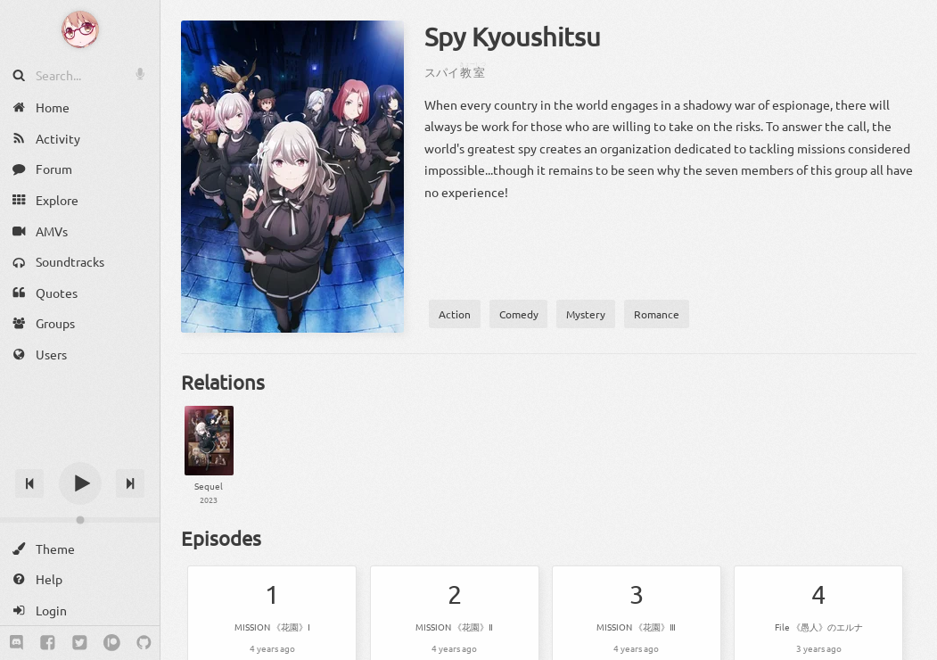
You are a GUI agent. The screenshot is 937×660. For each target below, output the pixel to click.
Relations (223, 381)
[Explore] (80, 200)
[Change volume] (80, 520)
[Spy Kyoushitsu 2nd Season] (209, 456)
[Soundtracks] (80, 261)
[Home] (80, 107)
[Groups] (80, 323)
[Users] (80, 354)
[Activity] (80, 138)
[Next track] (130, 483)
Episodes (221, 537)
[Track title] (80, 451)
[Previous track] (29, 483)
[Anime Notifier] (80, 29)
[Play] (80, 483)
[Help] (80, 579)
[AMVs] (80, 230)
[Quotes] (80, 293)
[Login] (80, 610)
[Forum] (80, 169)
